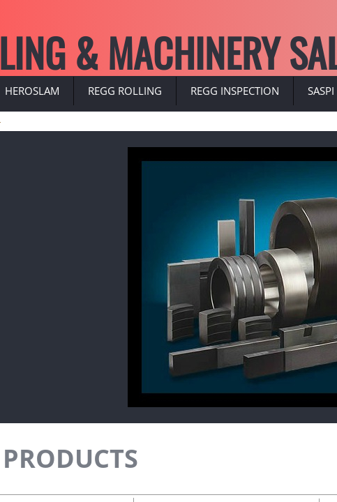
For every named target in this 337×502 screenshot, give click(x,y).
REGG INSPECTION (234, 91)
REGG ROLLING (125, 91)
